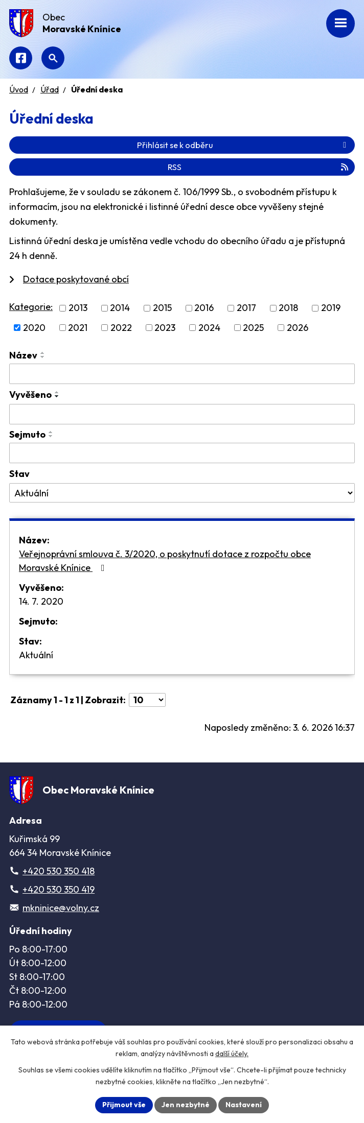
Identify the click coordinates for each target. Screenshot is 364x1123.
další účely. (231, 1053)
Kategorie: (31, 307)
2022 (121, 327)
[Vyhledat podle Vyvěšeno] (182, 414)
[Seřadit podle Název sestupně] (43, 357)
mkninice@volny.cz (60, 908)
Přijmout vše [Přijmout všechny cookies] (124, 1104)
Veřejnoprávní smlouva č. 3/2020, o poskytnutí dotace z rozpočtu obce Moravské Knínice (165, 561)
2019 (330, 308)
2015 (162, 308)
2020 (34, 327)
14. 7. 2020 (41, 601)
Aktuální (36, 655)
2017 (246, 308)
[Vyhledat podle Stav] (182, 493)
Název (23, 355)
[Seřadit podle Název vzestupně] (43, 353)
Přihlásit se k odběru (243, 145)
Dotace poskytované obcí (76, 279)
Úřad (49, 89)
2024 (209, 327)
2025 (253, 327)
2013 (78, 308)
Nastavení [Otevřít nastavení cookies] (243, 1104)
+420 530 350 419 (58, 889)
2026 (297, 327)
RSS (259, 167)
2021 (77, 327)
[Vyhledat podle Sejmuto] (182, 453)
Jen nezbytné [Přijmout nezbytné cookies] (186, 1104)
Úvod (18, 89)
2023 (164, 327)
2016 (204, 308)
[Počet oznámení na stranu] (147, 700)
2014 (120, 308)
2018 (288, 308)
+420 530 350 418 (58, 871)
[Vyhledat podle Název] (182, 374)
